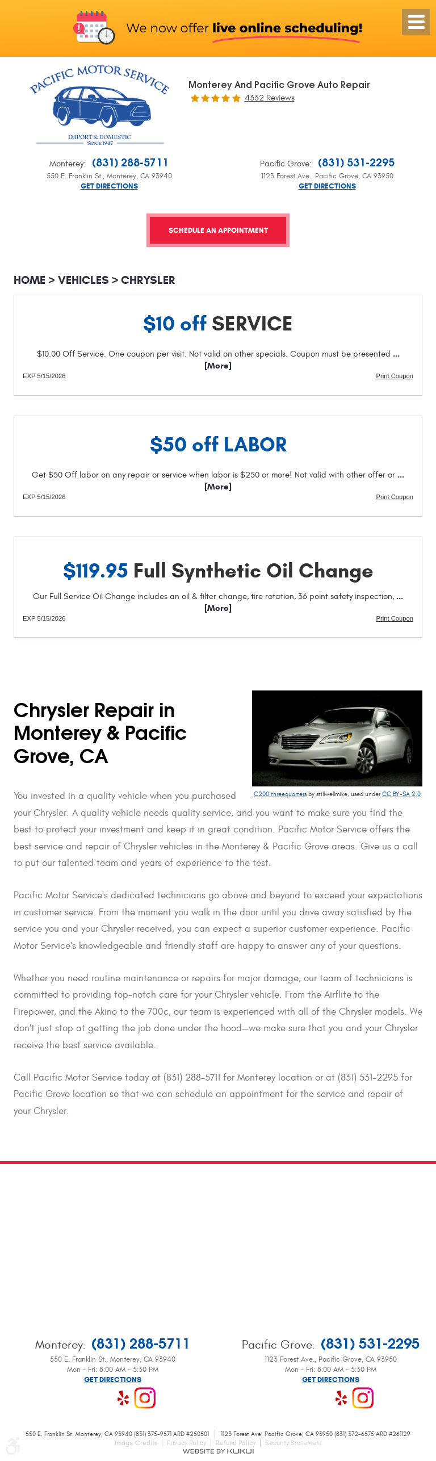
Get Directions (109, 186)
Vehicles (83, 280)
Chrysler (148, 280)
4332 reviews (270, 98)
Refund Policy (235, 1443)
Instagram (145, 1398)
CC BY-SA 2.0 (401, 794)
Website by (218, 1451)
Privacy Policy (186, 1443)
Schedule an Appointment (218, 231)
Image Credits (136, 1443)
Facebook (80, 1398)
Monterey (66, 164)
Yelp (123, 1398)
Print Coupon (394, 376)
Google (101, 1398)
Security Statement (293, 1443)
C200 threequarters (280, 794)
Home (29, 280)
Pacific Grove (284, 164)
